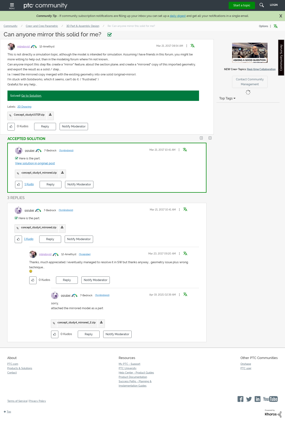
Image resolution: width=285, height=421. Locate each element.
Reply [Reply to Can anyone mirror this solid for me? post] (45, 126)
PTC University (128, 368)
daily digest (178, 16)
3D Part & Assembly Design (82, 26)
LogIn (274, 4)
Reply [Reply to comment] (51, 184)
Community (10, 26)
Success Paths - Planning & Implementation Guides (135, 383)
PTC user (245, 368)
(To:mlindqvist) (66, 150)
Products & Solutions (19, 368)
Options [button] (263, 26)
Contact (12, 372)
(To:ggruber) (85, 254)
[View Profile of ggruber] (30, 150)
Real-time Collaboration (261, 69)
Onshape (245, 363)
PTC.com (12, 363)
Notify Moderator (74, 126)
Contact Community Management (250, 82)
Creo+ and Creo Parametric (42, 26)
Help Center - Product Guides (136, 372)
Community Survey (281, 57)
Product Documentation (133, 377)
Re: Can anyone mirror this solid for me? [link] (131, 26)
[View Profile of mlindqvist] (23, 46)
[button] (187, 46)
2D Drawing (24, 106)
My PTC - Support (129, 363)
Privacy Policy (37, 401)
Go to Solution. (31, 95)
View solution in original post (35, 163)
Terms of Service (17, 401)
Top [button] (9, 411)
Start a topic (241, 5)
